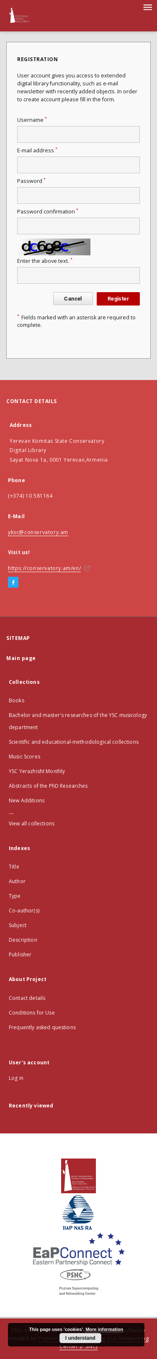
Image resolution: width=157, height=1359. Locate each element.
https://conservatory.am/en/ (44, 568)
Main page (21, 658)
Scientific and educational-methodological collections (74, 741)
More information (104, 1329)
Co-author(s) (24, 910)
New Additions (26, 800)
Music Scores (24, 756)
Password (31, 181)
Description (23, 939)
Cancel (73, 298)
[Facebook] (13, 582)
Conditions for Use (32, 1012)
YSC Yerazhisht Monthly (37, 771)
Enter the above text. (44, 261)
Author (17, 881)
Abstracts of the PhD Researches (48, 785)
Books (16, 700)
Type (15, 895)
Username (32, 119)
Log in (16, 1078)
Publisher (20, 954)
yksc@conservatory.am (38, 532)
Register (118, 298)
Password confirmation (47, 211)
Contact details (27, 998)
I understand (80, 1338)
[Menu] (147, 6)
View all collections (31, 823)
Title (14, 866)
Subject (17, 925)
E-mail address (37, 150)
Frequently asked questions (42, 1027)
